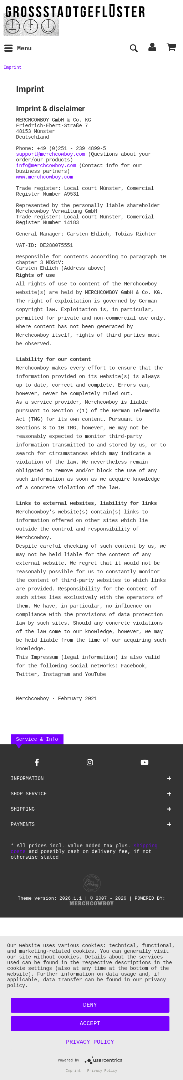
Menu (18, 48)
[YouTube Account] (145, 792)
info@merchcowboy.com (46, 174)
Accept (90, 1023)
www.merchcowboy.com (44, 188)
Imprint (73, 1070)
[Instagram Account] (90, 792)
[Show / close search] (133, 49)
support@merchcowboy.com (50, 161)
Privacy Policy (90, 1041)
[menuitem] (17, 49)
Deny (90, 1004)
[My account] (153, 49)
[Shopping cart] (171, 49)
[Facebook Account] (37, 792)
